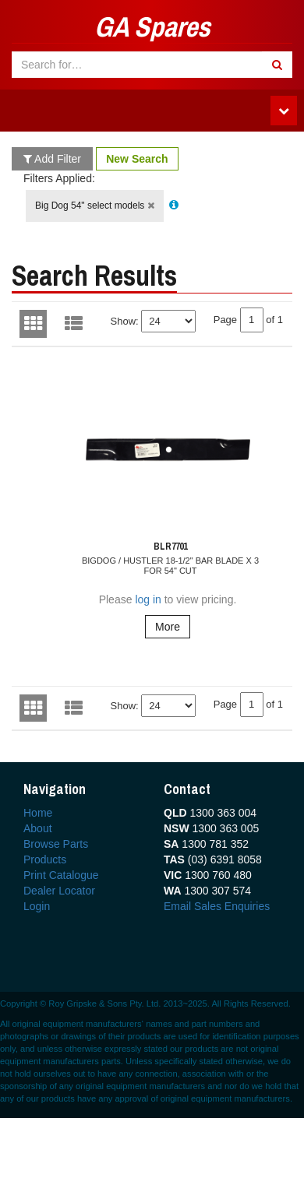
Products (44, 859)
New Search (137, 159)
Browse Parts (55, 844)
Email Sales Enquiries (217, 906)
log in (148, 599)
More (167, 626)
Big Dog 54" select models (94, 205)
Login (36, 906)
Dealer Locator (59, 890)
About (37, 828)
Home (37, 813)
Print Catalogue (61, 875)
